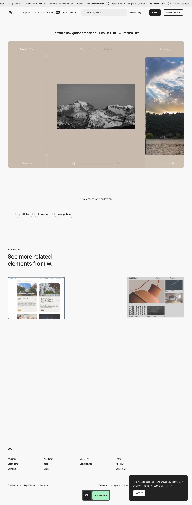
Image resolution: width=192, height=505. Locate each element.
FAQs (118, 458)
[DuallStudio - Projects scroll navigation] (36, 389)
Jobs (65, 12)
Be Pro (155, 12)
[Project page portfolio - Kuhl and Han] (155, 297)
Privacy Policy (44, 485)
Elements (12, 468)
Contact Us (121, 468)
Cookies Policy (14, 485)
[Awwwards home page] (87, 495)
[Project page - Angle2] (96, 344)
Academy (53, 12)
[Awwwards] (11, 12)
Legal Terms (29, 485)
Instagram (115, 485)
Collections (13, 463)
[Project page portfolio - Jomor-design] (155, 344)
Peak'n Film (131, 32)
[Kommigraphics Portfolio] (96, 390)
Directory (39, 12)
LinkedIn (127, 485)
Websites (12, 458)
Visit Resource (101, 495)
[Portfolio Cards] (36, 298)
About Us (120, 463)
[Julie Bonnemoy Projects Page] (96, 297)
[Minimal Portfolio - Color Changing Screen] (36, 344)
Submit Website (173, 12)
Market (73, 12)
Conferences (86, 463)
